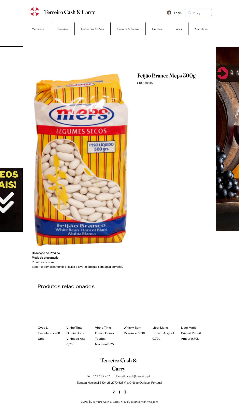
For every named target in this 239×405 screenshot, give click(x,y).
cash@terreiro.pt (138, 377)
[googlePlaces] (114, 392)
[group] (122, 322)
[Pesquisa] (198, 13)
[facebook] (119, 392)
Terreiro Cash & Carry (69, 11)
